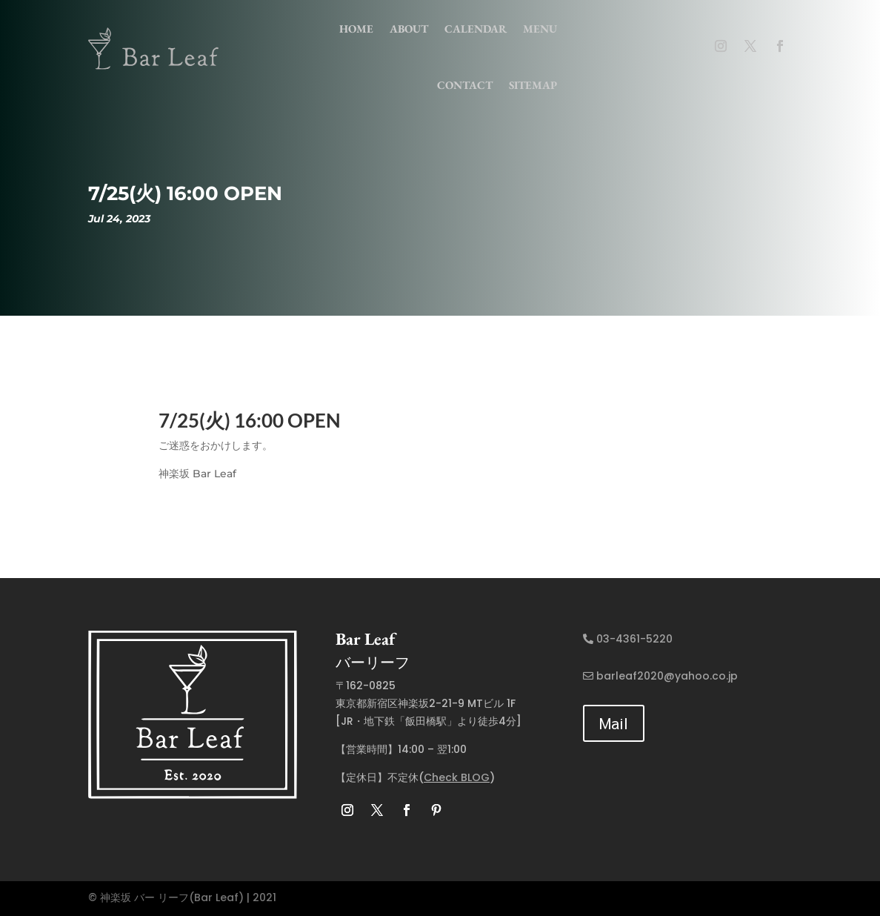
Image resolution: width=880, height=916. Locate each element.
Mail (613, 723)
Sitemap (533, 85)
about (409, 28)
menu (540, 28)
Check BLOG (457, 777)
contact (465, 85)
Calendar (475, 28)
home (356, 28)
